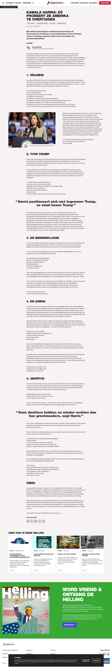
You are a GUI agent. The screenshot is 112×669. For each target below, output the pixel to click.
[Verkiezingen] (61, 23)
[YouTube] (108, 654)
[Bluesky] (104, 654)
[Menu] (3, 3)
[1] (9, 7)
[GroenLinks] (56, 3)
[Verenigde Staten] (42, 23)
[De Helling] (30, 23)
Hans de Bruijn (36, 47)
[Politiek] (52, 23)
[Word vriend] (105, 3)
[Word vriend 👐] (70, 625)
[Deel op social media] (28, 521)
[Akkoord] (96, 660)
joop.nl (58, 513)
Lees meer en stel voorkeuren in (26, 663)
